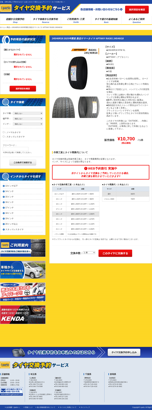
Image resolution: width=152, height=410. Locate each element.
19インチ (9, 218)
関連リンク (29, 407)
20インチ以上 (11, 224)
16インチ (9, 202)
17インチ (9, 208)
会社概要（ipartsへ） (13, 407)
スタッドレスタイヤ (14, 229)
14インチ (9, 191)
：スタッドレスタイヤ (14, 137)
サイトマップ (85, 407)
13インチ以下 (11, 186)
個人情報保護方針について (46, 407)
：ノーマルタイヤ (12, 132)
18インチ (9, 213)
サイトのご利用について (68, 407)
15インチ (9, 197)
